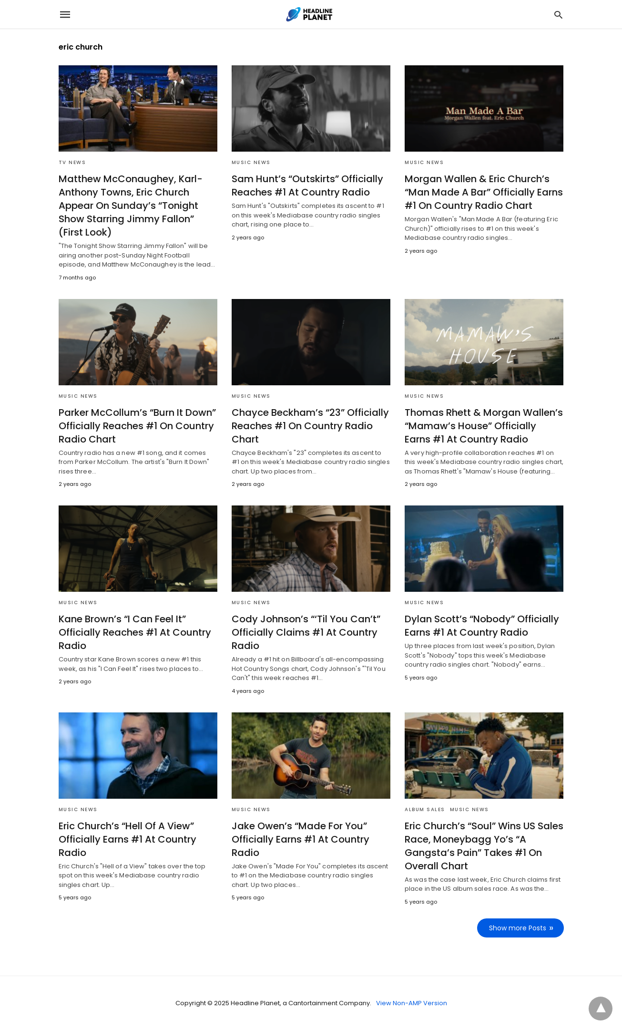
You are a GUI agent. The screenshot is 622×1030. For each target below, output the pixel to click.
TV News (72, 162)
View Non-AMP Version (411, 1003)
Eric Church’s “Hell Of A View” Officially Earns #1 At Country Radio (127, 839)
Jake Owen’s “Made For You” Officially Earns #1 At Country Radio (300, 839)
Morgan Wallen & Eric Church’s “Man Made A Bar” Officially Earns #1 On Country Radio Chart (484, 192)
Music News (251, 162)
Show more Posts (517, 928)
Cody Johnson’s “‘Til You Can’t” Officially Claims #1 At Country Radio (306, 632)
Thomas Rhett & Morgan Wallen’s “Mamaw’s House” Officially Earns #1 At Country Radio (484, 426)
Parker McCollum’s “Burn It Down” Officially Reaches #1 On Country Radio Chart (137, 426)
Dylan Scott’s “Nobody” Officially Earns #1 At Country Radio (482, 625)
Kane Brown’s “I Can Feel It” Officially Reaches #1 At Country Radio (135, 632)
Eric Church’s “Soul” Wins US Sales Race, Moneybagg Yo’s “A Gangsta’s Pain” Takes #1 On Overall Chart (484, 846)
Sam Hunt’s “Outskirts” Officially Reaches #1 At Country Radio (307, 185)
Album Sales (425, 809)
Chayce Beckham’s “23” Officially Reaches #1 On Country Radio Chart (310, 426)
